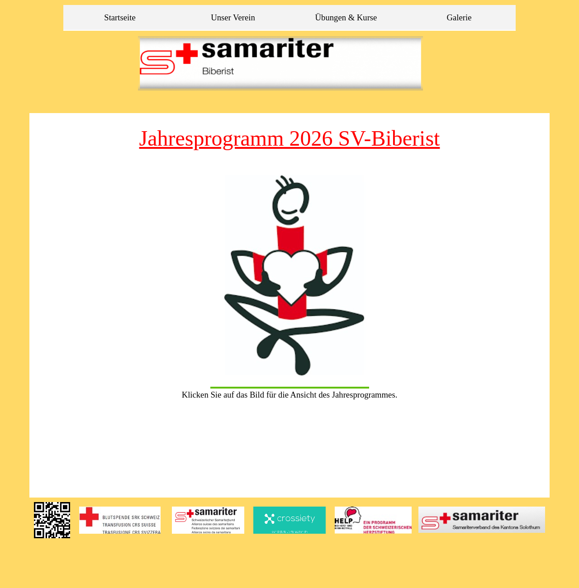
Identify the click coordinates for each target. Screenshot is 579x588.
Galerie (459, 17)
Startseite (119, 17)
